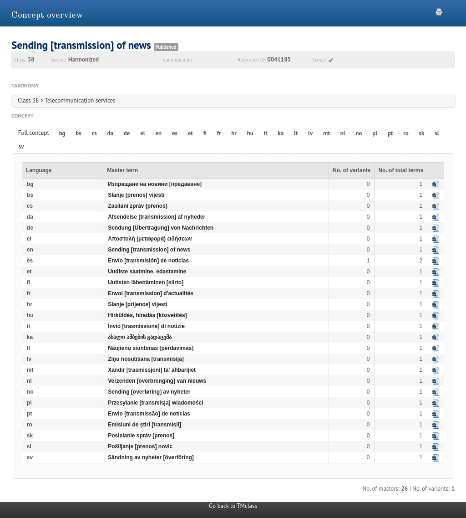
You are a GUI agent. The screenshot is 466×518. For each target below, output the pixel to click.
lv (310, 133)
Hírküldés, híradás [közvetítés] (147, 315)
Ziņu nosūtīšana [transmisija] (146, 359)
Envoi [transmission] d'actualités (150, 293)
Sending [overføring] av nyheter (149, 392)
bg (62, 133)
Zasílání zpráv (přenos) (137, 206)
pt (390, 133)
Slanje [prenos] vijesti (136, 195)
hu (250, 133)
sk (422, 133)
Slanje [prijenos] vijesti (137, 304)
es (174, 133)
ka (281, 133)
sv (21, 146)
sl (437, 133)
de (127, 133)
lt (296, 133)
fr (219, 133)
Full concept (33, 133)
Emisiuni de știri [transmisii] (144, 424)
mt (326, 133)
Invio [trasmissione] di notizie (146, 326)
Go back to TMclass (233, 506)
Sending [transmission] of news (149, 249)
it (266, 133)
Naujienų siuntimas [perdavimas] (150, 348)
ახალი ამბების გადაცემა (140, 337)
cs (94, 133)
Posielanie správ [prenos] (141, 435)
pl (374, 133)
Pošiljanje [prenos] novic (140, 446)
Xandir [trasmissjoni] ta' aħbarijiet (152, 370)
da (110, 133)
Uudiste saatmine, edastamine (147, 271)
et (190, 133)
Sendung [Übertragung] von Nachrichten (160, 228)
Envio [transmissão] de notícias (149, 413)
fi (205, 133)
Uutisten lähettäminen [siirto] (145, 282)
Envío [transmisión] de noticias (148, 260)
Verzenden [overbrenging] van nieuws (157, 381)
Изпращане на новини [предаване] (155, 184)
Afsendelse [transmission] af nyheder (156, 217)
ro (406, 133)
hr (234, 133)
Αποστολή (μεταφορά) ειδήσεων (150, 239)
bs (78, 133)
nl (342, 133)
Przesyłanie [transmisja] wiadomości (155, 403)
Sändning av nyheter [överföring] (151, 457)
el (142, 133)
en (158, 133)
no (358, 133)
